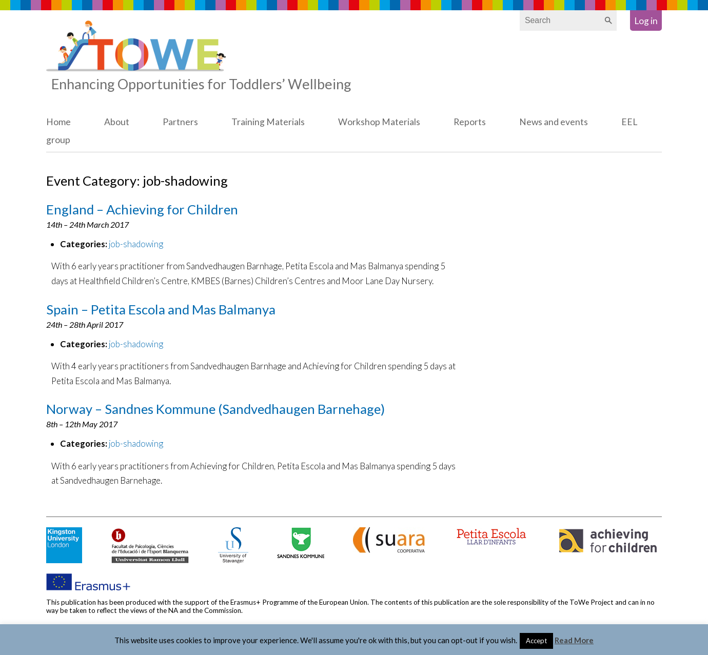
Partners (180, 121)
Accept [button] (536, 641)
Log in (646, 20)
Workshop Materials (379, 121)
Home (58, 121)
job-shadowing (136, 244)
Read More (574, 640)
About (116, 121)
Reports (470, 121)
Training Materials (268, 121)
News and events (553, 121)
